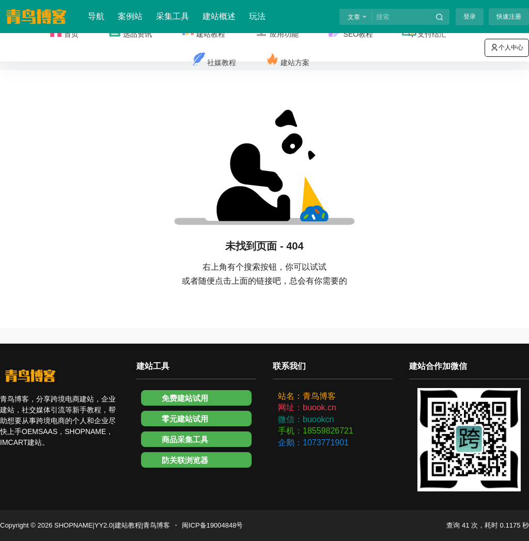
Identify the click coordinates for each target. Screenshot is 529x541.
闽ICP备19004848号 (212, 525)
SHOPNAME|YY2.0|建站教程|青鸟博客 (111, 525)
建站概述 (219, 16)
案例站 (130, 16)
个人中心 (506, 47)
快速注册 (508, 16)
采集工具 (172, 16)
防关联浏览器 (185, 460)
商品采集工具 (185, 439)
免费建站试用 (185, 398)
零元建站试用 (185, 418)
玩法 (257, 16)
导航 (96, 16)
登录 (469, 16)
